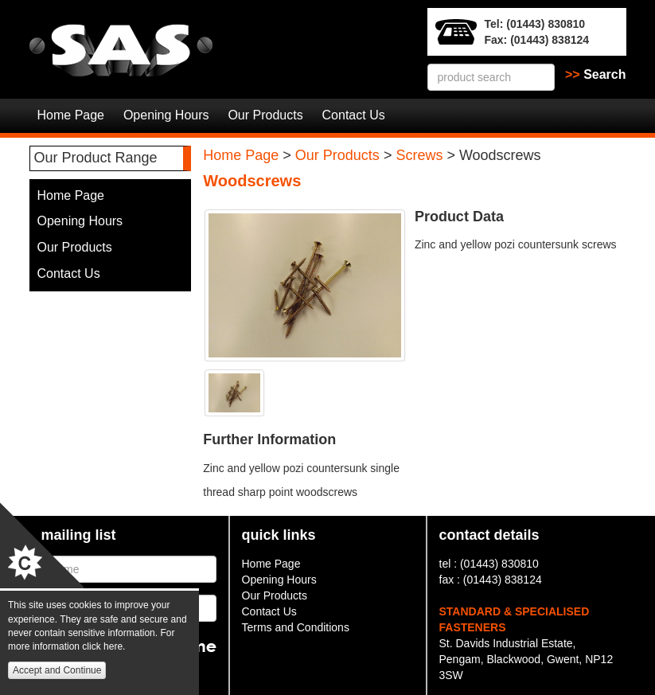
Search (595, 74)
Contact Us (353, 115)
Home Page (71, 115)
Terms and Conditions (295, 627)
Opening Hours (166, 115)
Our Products (265, 115)
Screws (419, 155)
